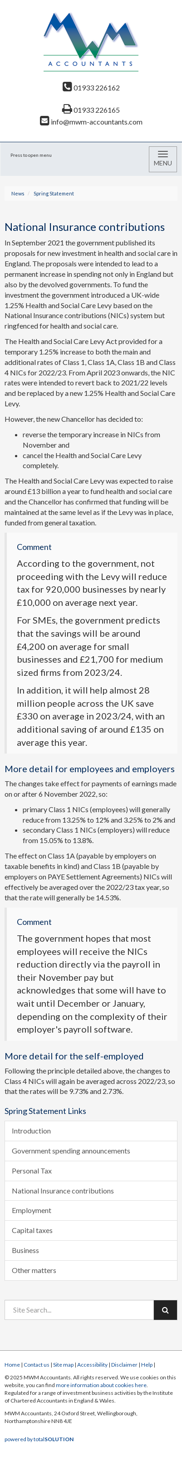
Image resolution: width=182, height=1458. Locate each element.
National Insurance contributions (63, 1190)
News (18, 193)
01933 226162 (91, 87)
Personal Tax (32, 1170)
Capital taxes (32, 1230)
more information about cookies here (101, 1385)
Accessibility (92, 1364)
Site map (63, 1364)
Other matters (34, 1270)
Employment (31, 1210)
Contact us (36, 1364)
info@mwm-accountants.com (91, 121)
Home (12, 1364)
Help (146, 1364)
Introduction (31, 1130)
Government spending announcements (71, 1150)
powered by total (39, 1439)
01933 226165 (91, 109)
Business (25, 1250)
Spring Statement (54, 193)
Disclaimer (124, 1364)
